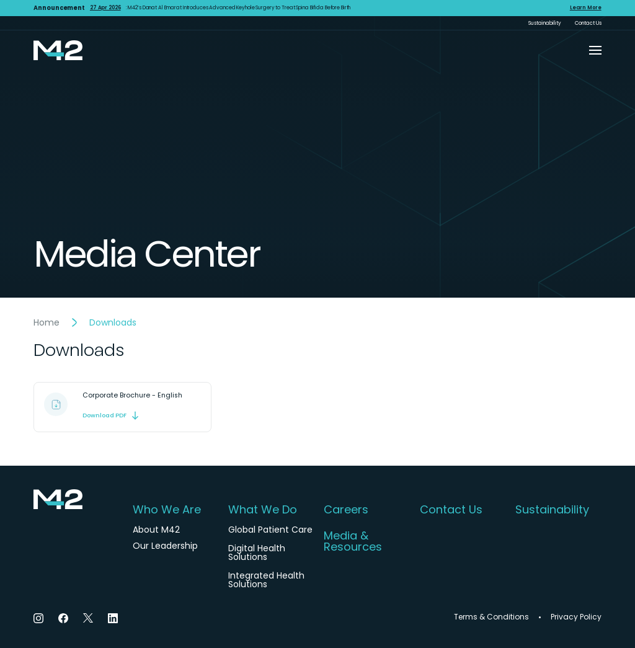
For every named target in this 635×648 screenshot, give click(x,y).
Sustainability (544, 23)
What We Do (262, 509)
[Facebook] (63, 618)
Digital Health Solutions (256, 552)
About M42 (156, 529)
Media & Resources (353, 541)
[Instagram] (38, 618)
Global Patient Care (270, 529)
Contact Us (588, 23)
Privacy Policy (576, 617)
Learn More (586, 8)
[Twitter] (88, 618)
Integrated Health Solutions (266, 579)
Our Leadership (165, 545)
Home (46, 322)
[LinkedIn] (113, 618)
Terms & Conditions (491, 617)
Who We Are (167, 509)
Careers (346, 509)
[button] (595, 50)
